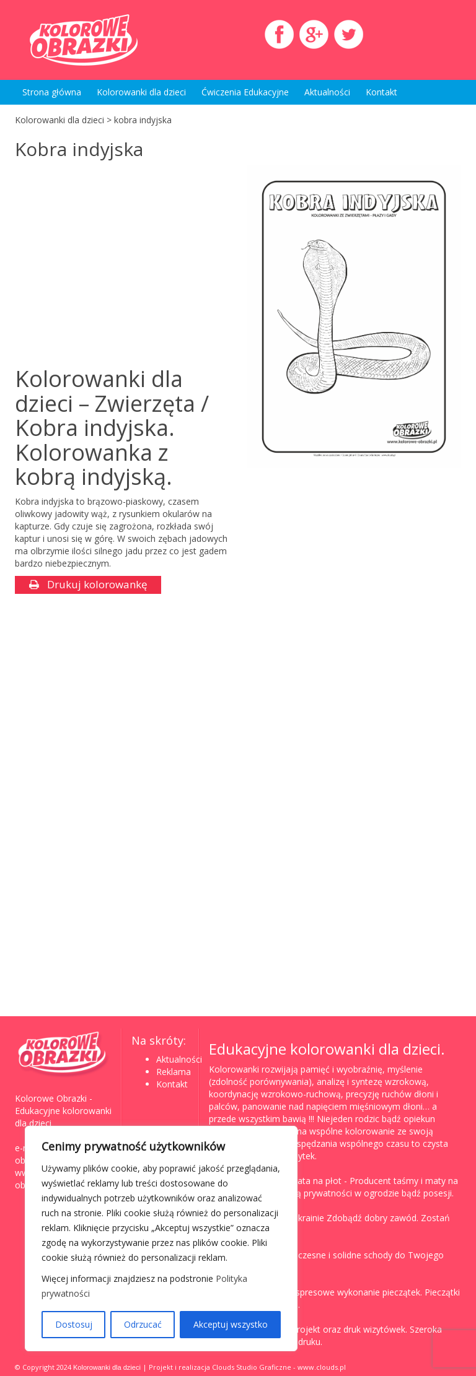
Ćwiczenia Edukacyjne (245, 92)
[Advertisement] (119, 264)
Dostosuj (73, 1324)
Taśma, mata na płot (299, 1181)
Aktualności (327, 92)
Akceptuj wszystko (230, 1324)
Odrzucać (143, 1324)
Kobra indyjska (79, 149)
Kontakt (381, 92)
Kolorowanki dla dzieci (141, 92)
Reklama (173, 1072)
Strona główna (51, 92)
